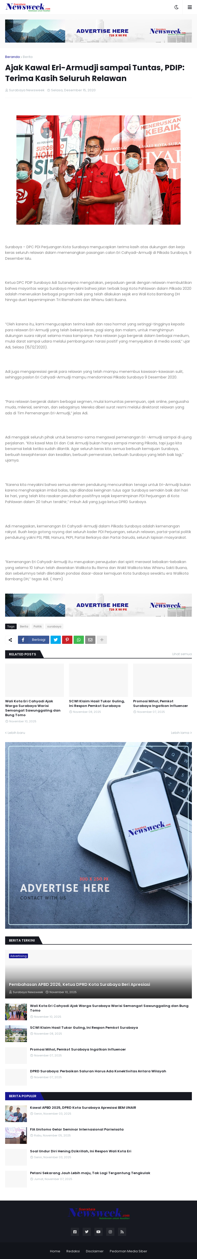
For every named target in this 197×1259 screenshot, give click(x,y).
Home (55, 1251)
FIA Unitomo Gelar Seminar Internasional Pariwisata (77, 1129)
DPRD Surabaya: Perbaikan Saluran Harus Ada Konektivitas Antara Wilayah (98, 1071)
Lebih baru (16, 732)
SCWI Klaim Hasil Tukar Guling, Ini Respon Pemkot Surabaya (97, 703)
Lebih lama (180, 732)
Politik (38, 626)
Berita (28, 56)
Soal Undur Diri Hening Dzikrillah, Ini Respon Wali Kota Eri (80, 1151)
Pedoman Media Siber (128, 1251)
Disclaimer (95, 1251)
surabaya (54, 626)
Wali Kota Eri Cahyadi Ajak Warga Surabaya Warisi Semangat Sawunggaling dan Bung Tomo (33, 708)
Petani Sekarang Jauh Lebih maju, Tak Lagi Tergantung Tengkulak (90, 1173)
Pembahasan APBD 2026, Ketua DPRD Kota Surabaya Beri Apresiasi (79, 984)
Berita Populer (22, 1096)
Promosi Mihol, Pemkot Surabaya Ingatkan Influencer (160, 703)
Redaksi (73, 1251)
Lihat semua (182, 654)
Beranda (12, 56)
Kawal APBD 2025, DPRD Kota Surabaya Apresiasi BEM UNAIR (83, 1107)
